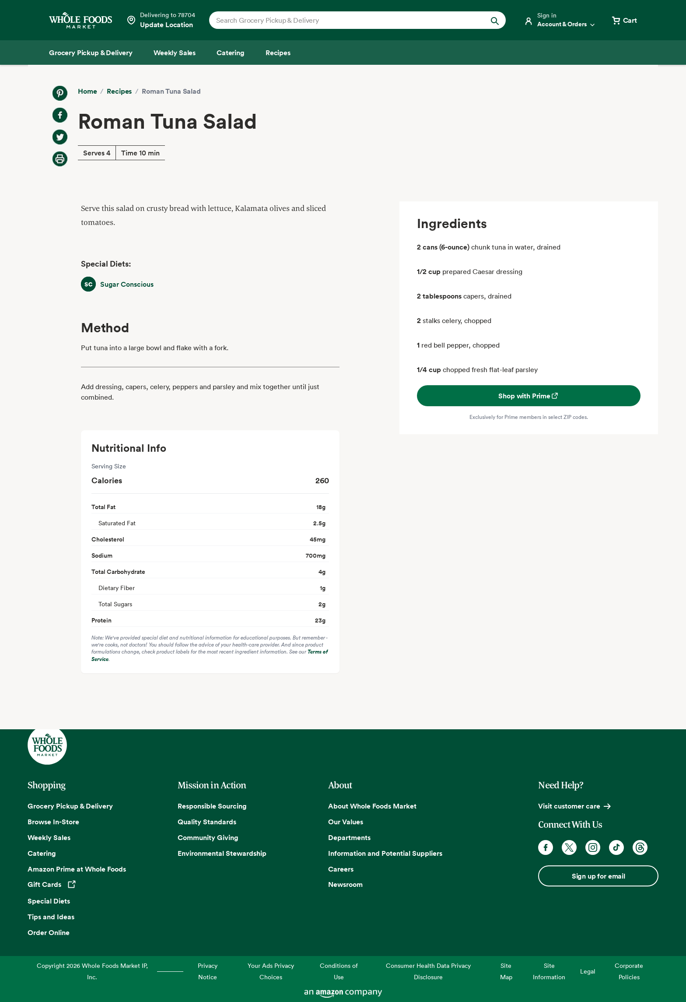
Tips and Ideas (51, 916)
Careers (341, 869)
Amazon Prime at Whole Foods (77, 869)
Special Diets (49, 901)
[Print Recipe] (59, 158)
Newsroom (345, 884)
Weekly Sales (49, 837)
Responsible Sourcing (212, 806)
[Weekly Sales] (175, 52)
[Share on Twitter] (59, 137)
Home (87, 91)
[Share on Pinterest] (59, 93)
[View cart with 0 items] (624, 20)
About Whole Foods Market (372, 806)
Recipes (119, 91)
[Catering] (231, 52)
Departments (349, 837)
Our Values (345, 821)
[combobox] (343, 20)
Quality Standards (207, 821)
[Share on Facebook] (59, 115)
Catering (42, 853)
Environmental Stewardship (222, 853)
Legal (587, 971)
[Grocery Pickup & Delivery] (91, 52)
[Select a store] (160, 20)
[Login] (560, 20)
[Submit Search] (495, 20)
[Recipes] (278, 52)
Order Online (49, 932)
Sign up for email (598, 876)
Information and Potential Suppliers (385, 853)
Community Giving (208, 837)
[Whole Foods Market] (80, 20)
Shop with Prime (528, 396)
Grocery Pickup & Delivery (70, 806)
